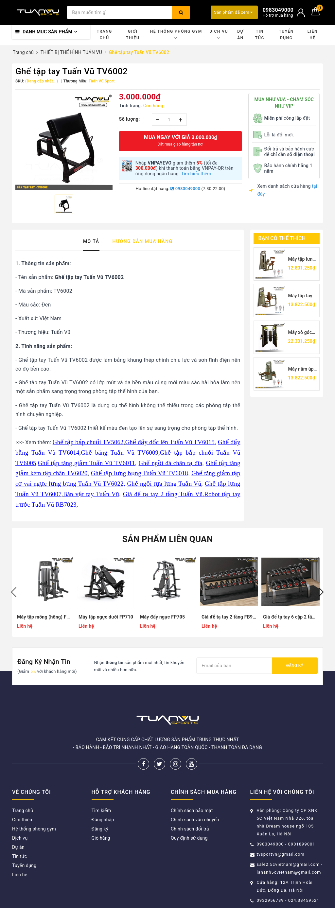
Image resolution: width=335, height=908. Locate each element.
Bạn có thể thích (282, 238)
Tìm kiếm (101, 810)
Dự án (240, 34)
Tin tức (259, 34)
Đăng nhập (103, 819)
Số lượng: (129, 119)
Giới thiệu (132, 34)
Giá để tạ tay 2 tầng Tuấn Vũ (163, 494)
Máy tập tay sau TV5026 (300, 296)
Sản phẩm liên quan (167, 539)
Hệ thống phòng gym (176, 34)
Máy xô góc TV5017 (300, 333)
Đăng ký (294, 665)
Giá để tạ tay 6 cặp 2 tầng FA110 (290, 617)
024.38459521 (304, 900)
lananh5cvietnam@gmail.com (289, 872)
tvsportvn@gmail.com (281, 854)
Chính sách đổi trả (190, 828)
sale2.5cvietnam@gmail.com (288, 864)
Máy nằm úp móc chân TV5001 (301, 369)
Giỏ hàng (101, 838)
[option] (64, 141)
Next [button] (321, 592)
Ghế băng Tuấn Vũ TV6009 (119, 452)
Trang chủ (104, 34)
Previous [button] (14, 592)
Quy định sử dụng (189, 838)
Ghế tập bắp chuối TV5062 (88, 442)
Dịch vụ (218, 34)
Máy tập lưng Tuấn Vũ (301, 259)
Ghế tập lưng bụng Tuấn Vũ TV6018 (139, 473)
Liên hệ (313, 34)
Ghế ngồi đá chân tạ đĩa (171, 463)
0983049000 (185, 188)
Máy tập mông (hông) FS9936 (44, 617)
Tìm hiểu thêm (196, 173)
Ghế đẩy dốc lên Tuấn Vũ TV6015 (170, 442)
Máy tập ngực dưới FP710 (106, 617)
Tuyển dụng (286, 34)
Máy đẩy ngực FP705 (162, 617)
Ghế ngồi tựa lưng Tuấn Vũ (164, 483)
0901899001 (301, 844)
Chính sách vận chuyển (195, 819)
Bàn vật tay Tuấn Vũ (91, 494)
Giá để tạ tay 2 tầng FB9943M (229, 617)
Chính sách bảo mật (192, 810)
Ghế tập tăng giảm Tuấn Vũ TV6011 (86, 463)
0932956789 (271, 900)
